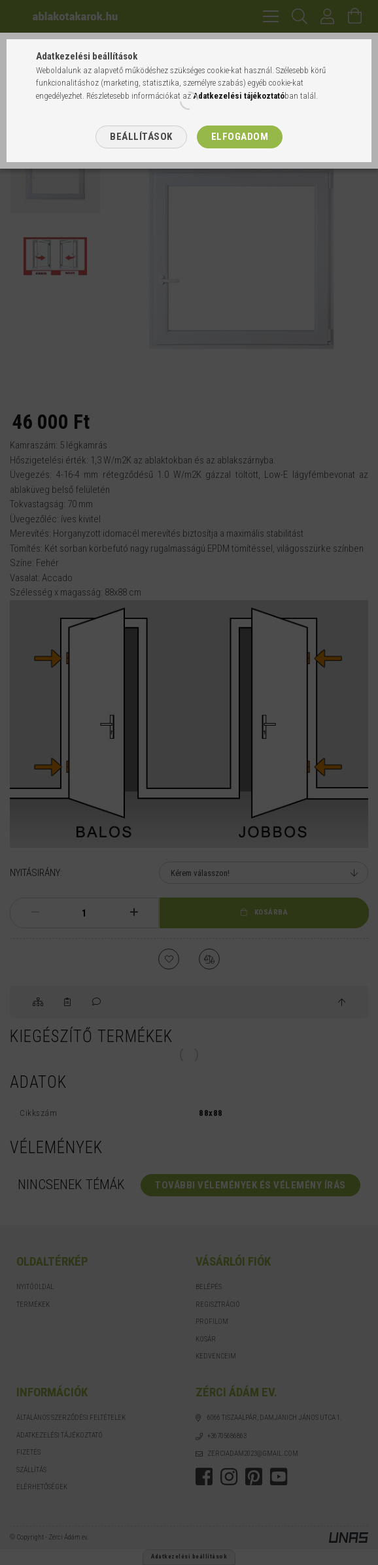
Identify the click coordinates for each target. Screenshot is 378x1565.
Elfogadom (240, 137)
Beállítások (141, 137)
